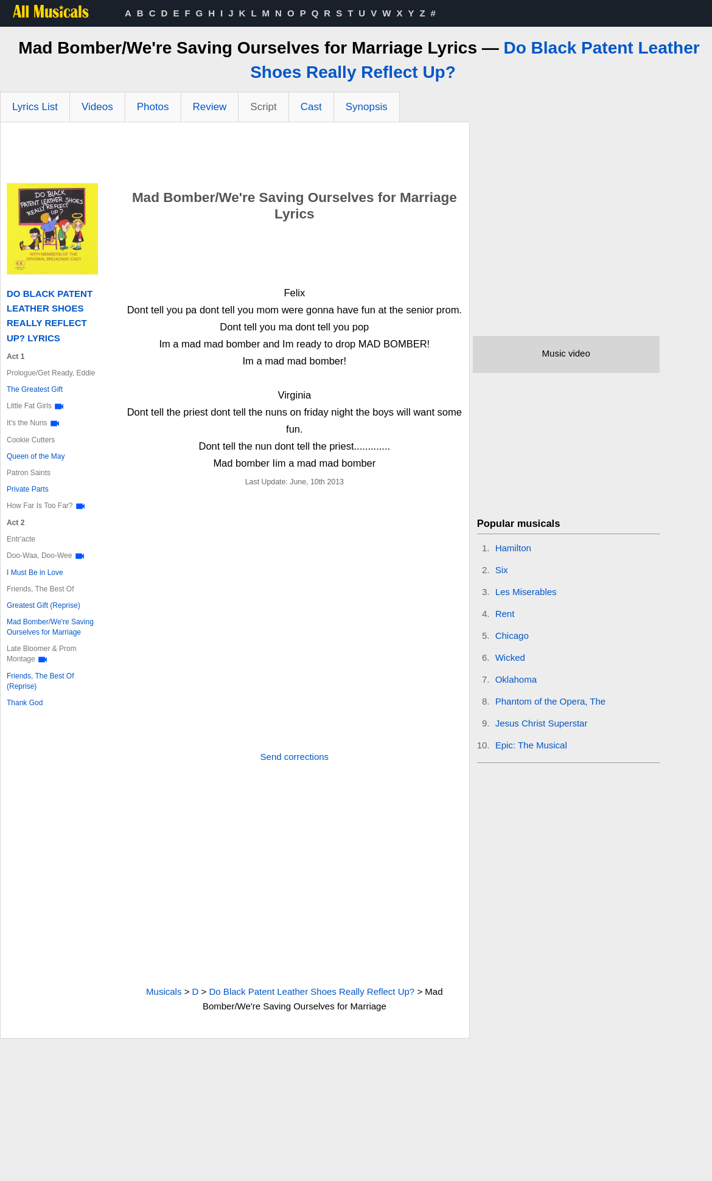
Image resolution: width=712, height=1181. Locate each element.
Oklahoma (516, 679)
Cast (311, 107)
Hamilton (513, 548)
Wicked (510, 657)
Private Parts (28, 489)
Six (501, 570)
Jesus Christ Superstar (541, 723)
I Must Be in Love (35, 572)
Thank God (25, 702)
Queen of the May (36, 456)
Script (263, 107)
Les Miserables (526, 592)
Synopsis (367, 107)
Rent (505, 613)
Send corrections (294, 756)
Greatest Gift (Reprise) (43, 605)
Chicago (512, 635)
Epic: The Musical (531, 745)
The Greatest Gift (35, 389)
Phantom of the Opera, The (550, 701)
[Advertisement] (235, 155)
